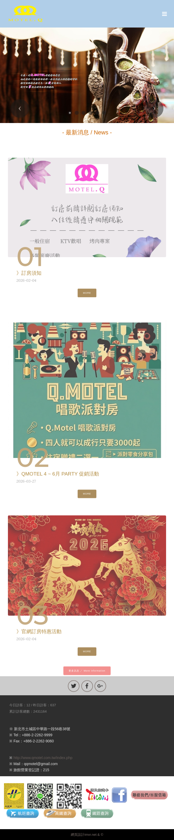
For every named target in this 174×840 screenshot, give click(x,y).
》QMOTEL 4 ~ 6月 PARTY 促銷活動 (57, 475)
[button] (20, 108)
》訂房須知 (28, 275)
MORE (87, 295)
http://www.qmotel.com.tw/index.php (42, 764)
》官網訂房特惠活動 (39, 633)
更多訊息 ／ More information (87, 673)
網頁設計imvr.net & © (87, 835)
